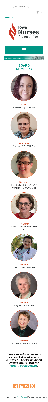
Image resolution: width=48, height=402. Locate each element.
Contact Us (8, 17)
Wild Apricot (22, 397)
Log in (42, 12)
